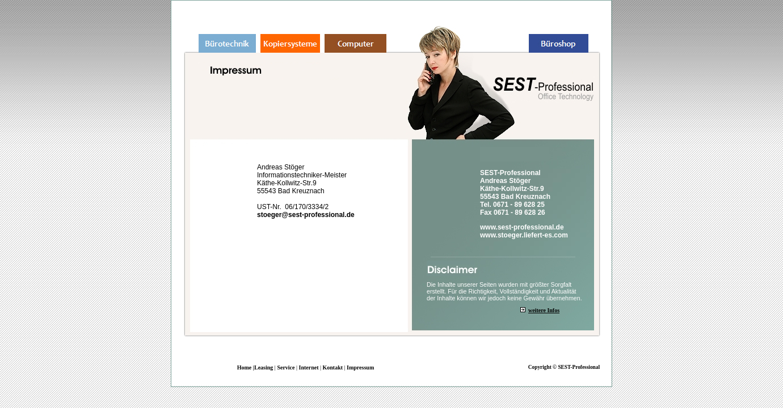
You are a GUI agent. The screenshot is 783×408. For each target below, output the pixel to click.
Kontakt (333, 367)
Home (245, 367)
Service (285, 367)
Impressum (360, 367)
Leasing (263, 367)
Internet (308, 367)
